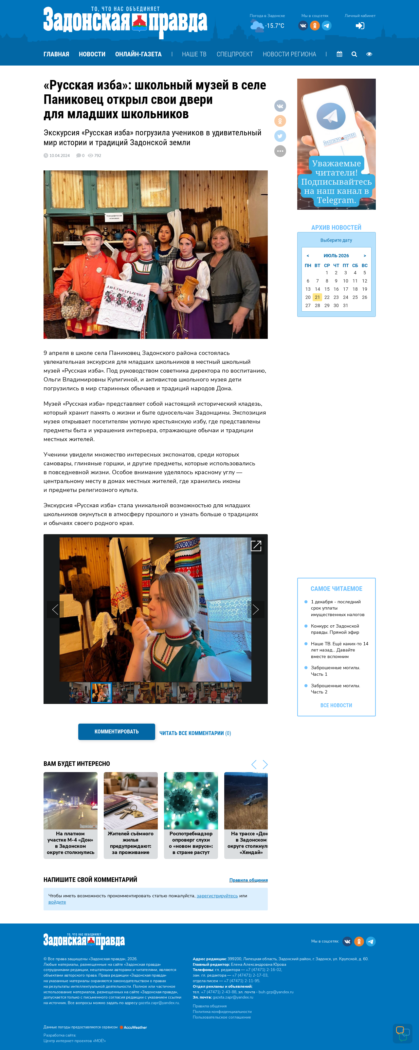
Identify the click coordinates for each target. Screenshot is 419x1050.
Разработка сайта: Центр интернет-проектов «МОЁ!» (75, 1034)
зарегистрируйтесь (217, 892)
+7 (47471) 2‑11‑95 (241, 977)
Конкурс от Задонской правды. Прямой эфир (335, 627)
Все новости (336, 703)
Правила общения (248, 877)
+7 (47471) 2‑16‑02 (263, 966)
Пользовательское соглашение (222, 1013)
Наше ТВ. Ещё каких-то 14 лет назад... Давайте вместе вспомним (339, 647)
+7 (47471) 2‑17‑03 (249, 971)
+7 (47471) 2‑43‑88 (218, 988)
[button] (256, 546)
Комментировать (115, 732)
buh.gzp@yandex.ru (276, 988)
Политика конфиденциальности (222, 1008)
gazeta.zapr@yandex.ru (158, 999)
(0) (197, 731)
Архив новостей (336, 227)
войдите (57, 898)
